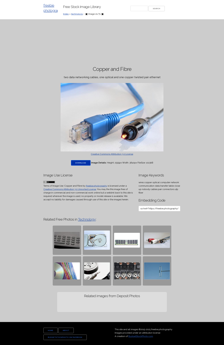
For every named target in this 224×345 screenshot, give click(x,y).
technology (77, 14)
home (50, 330)
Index (66, 14)
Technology (87, 219)
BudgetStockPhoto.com (140, 336)
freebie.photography (96, 186)
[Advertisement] (112, 43)
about (66, 330)
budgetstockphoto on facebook (65, 337)
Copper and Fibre (73, 186)
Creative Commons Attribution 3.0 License (112, 154)
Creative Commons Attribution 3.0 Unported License (69, 189)
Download (80, 163)
